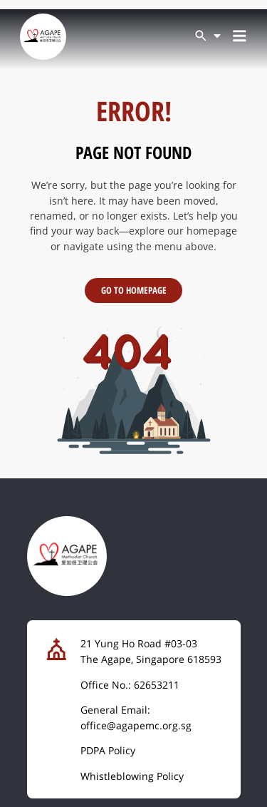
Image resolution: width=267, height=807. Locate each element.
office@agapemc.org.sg (136, 725)
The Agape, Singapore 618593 (150, 659)
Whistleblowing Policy (132, 776)
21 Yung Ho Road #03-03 (138, 643)
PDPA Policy (107, 750)
